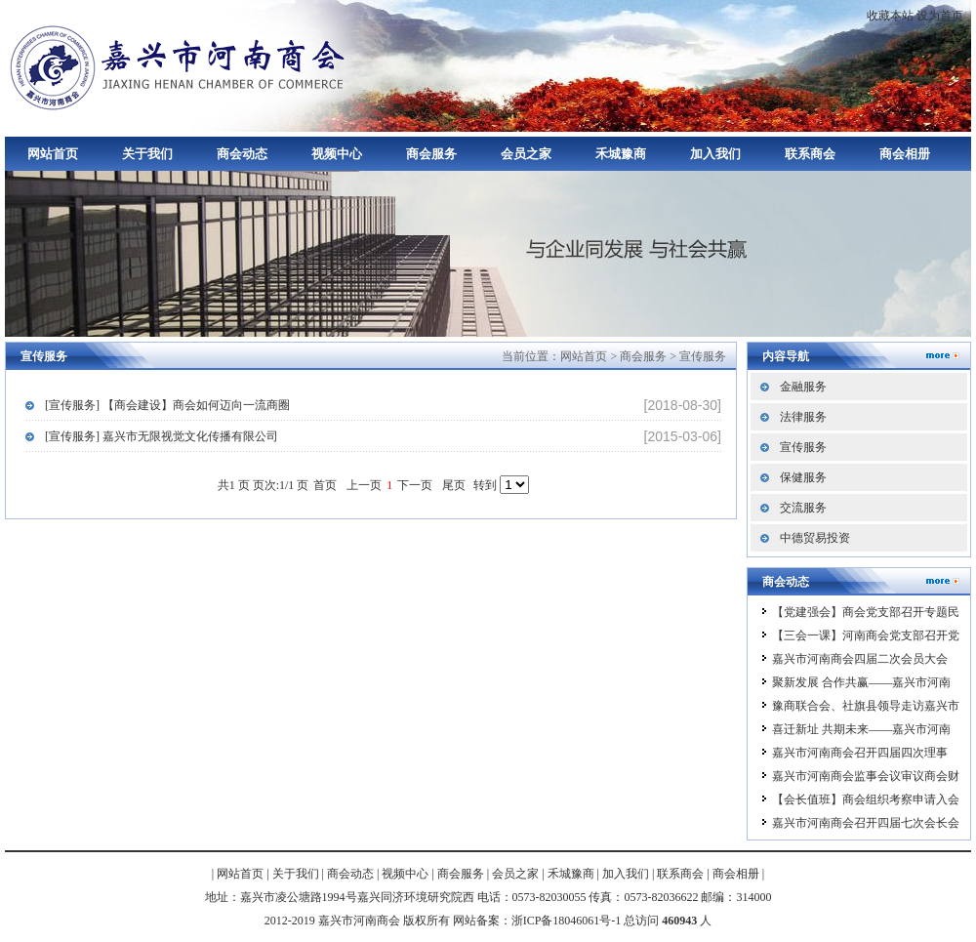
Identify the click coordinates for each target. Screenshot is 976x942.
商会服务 (431, 153)
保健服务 (803, 477)
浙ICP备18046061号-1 (566, 920)
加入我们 (715, 153)
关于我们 (147, 153)
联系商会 (810, 153)
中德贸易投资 (815, 538)
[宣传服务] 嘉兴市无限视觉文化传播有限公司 (161, 436)
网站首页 (52, 153)
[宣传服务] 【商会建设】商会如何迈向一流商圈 (167, 405)
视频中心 (336, 153)
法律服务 (803, 417)
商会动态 (242, 153)
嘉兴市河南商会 (180, 66)
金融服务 (803, 386)
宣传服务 (702, 356)
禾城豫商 (620, 153)
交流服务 (803, 507)
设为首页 (939, 15)
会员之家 (526, 153)
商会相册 (904, 153)
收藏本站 (890, 15)
